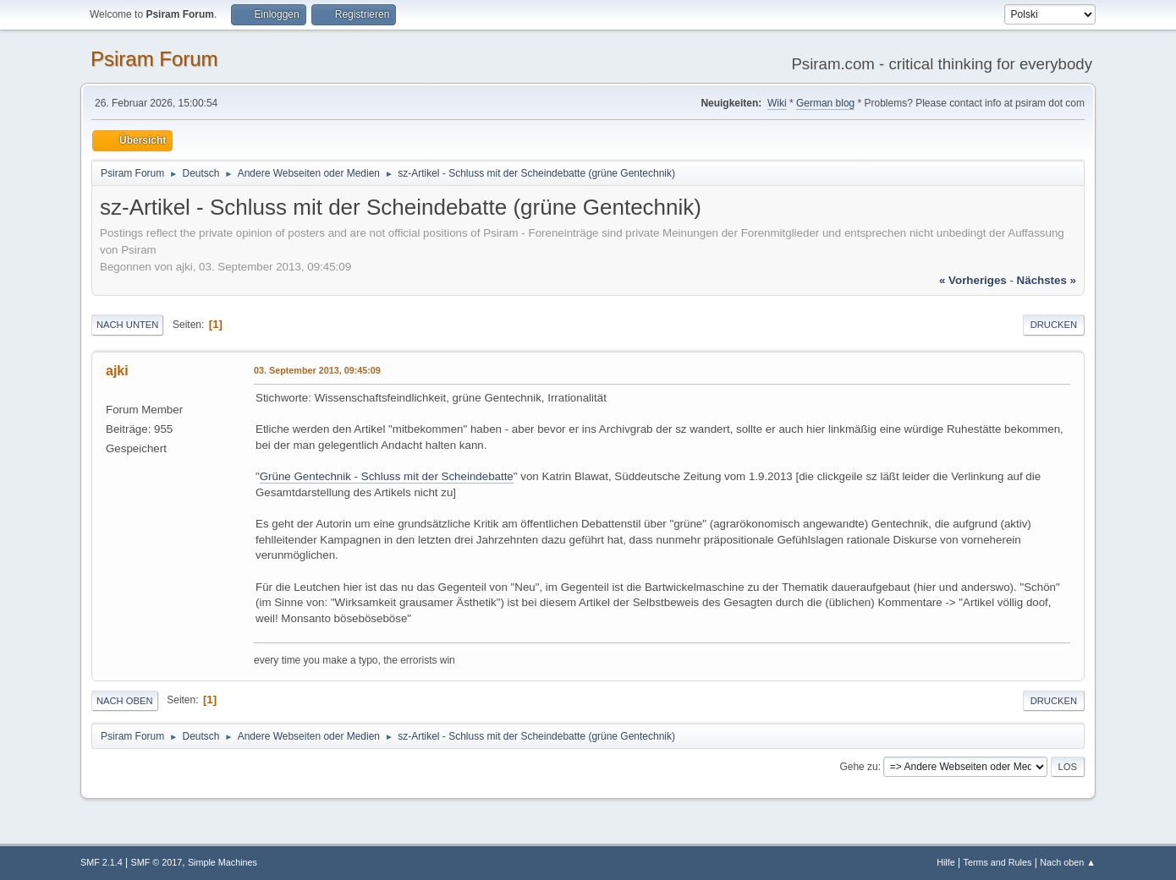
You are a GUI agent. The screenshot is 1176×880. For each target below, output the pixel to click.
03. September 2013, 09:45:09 (317, 370)
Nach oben (124, 701)
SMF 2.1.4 (101, 862)
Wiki (777, 103)
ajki (117, 370)
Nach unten (127, 325)
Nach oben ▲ (1068, 862)
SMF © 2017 (157, 862)
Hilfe (946, 862)
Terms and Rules (998, 862)
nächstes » (1046, 280)
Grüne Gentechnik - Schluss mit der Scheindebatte (387, 476)
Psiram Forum (154, 58)
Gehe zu (858, 767)
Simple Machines (222, 862)
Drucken (1053, 325)
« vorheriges (973, 280)
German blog (825, 103)
